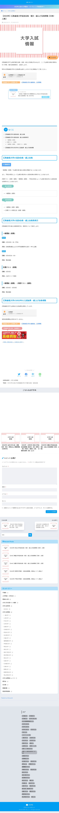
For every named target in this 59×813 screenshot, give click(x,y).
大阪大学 (7, 639)
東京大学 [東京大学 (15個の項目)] (25, 773)
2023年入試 (11, 384)
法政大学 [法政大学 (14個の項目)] (31, 784)
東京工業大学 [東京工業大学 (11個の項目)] (26, 776)
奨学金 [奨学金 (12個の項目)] (24, 765)
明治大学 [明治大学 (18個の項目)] (33, 771)
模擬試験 (6, 690)
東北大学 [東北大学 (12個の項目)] (25, 782)
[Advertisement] (29, 112)
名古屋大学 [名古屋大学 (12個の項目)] (25, 763)
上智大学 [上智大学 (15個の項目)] (32, 739)
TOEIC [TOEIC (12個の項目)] (24, 734)
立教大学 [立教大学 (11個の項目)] (25, 787)
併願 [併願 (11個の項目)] (31, 745)
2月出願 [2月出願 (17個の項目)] (31, 717)
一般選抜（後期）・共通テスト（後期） (17, 144)
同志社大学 (8, 634)
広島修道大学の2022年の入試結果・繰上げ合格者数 (19, 148)
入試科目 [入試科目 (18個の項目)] (25, 747)
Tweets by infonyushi (7, 699)
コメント (5, 467)
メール (5, 495)
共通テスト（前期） (12, 142)
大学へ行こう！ (29, 2)
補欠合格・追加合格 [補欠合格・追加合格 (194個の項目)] (27, 790)
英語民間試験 (7, 693)
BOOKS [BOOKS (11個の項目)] (33, 731)
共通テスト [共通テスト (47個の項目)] (33, 747)
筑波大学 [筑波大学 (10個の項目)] (32, 787)
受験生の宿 (6, 600)
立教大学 (7, 668)
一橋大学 (7, 617)
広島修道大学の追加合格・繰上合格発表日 (17, 138)
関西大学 (7, 671)
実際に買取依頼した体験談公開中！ (13, 343)
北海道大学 (8, 631)
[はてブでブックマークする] (33, 376)
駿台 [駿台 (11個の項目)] (33, 798)
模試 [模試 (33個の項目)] (31, 782)
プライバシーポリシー (29, 809)
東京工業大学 (8, 654)
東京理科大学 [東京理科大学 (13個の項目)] (26, 779)
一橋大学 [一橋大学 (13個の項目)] (25, 739)
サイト (4, 502)
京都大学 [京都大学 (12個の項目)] (25, 745)
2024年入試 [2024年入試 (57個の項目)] (25, 731)
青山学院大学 (8, 676)
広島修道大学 (21, 384)
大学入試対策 (7, 607)
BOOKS (7, 610)
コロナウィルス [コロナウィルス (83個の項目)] (26, 736)
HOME (29, 806)
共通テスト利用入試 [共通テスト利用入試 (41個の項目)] (27, 750)
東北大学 (7, 659)
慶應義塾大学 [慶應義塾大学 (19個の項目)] (26, 768)
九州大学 (7, 625)
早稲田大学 (8, 645)
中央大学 (7, 622)
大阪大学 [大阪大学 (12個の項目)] (33, 763)
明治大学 (7, 648)
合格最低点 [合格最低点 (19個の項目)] (25, 760)
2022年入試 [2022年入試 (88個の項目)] (25, 725)
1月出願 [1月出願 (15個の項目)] (24, 717)
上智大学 (7, 619)
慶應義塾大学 (8, 642)
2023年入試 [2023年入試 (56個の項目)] (25, 728)
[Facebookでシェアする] (26, 376)
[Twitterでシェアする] (19, 376)
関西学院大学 (8, 674)
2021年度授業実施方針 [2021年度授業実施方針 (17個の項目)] (27, 723)
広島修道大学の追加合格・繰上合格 (15, 135)
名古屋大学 (8, 637)
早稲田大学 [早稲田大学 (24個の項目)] (25, 771)
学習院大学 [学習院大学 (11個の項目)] (32, 765)
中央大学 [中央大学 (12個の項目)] (25, 742)
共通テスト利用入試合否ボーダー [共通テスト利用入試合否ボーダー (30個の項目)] (29, 754)
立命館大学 (8, 665)
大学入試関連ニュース (10, 679)
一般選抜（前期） (11, 140)
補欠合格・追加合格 (32, 384)
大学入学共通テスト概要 (10, 604)
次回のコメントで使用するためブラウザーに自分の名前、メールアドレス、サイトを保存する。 (28, 508)
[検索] (30, 535)
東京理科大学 (8, 656)
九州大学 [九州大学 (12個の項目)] (32, 742)
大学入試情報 (14, 381)
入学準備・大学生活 (9, 597)
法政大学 (7, 662)
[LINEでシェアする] (40, 376)
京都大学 (7, 628)
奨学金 (5, 683)
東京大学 (7, 651)
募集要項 (6, 165)
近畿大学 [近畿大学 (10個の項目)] (25, 793)
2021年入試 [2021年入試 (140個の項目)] (32, 720)
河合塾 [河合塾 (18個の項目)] (24, 784)
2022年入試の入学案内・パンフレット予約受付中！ (29, 6)
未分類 (5, 686)
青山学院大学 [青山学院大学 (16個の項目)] (26, 798)
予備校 (5, 593)
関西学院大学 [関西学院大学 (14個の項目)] (26, 795)
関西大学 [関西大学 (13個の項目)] (32, 793)
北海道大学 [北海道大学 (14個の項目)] (25, 757)
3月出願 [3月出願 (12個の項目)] (24, 720)
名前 (4, 488)
